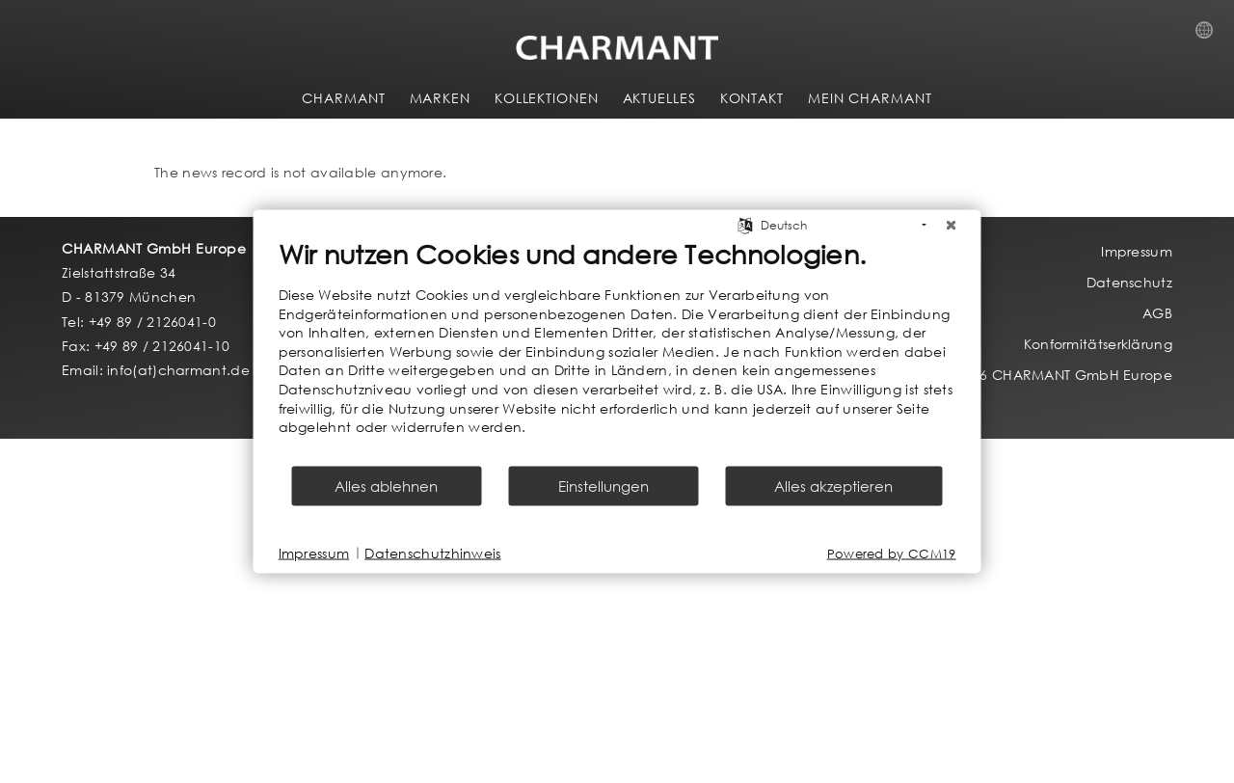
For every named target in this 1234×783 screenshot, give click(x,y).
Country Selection (1209, 35)
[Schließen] (951, 225)
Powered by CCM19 (891, 553)
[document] (617, 351)
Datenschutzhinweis (432, 553)
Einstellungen (603, 485)
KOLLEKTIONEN (547, 98)
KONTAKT (752, 98)
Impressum (314, 553)
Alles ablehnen (386, 485)
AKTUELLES (659, 98)
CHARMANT (343, 98)
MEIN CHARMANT (870, 98)
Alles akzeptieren (833, 485)
